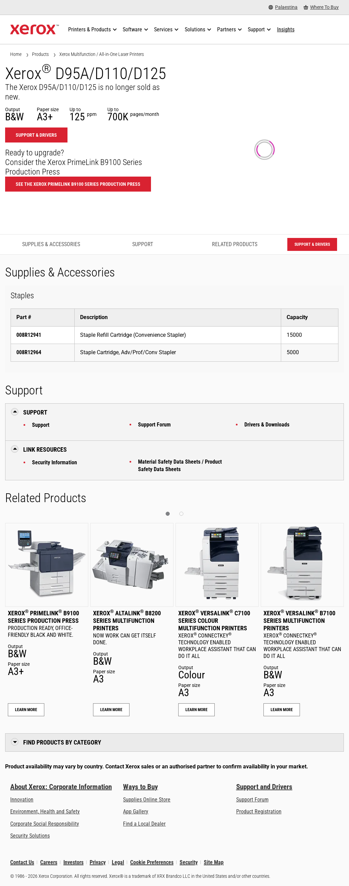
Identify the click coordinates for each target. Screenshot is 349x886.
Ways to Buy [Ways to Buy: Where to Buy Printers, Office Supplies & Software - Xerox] (140, 787)
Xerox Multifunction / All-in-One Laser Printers (101, 54)
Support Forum (154, 424)
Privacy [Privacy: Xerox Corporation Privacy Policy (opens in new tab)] (98, 862)
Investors (73, 862)
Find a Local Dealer (144, 824)
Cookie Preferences (151, 862)
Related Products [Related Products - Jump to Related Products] (234, 244)
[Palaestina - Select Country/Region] (283, 7)
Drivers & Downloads (266, 424)
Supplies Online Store (146, 799)
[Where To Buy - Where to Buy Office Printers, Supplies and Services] (321, 7)
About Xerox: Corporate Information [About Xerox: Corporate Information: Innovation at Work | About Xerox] (61, 787)
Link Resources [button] (45, 449)
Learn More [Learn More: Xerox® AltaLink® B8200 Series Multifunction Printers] (111, 709)
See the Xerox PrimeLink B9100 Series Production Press (78, 184)
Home (15, 54)
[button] (168, 514)
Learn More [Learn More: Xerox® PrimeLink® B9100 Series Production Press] (26, 709)
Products (40, 54)
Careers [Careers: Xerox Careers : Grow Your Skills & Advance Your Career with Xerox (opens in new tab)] (48, 862)
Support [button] (35, 412)
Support (40, 425)
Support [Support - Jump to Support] (142, 244)
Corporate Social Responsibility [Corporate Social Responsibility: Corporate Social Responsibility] (44, 824)
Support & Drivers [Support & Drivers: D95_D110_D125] (36, 135)
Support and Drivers (264, 787)
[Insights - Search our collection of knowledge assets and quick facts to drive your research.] (286, 29)
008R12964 (28, 352)
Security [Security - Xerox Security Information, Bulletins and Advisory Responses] (189, 862)
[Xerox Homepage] (34, 29)
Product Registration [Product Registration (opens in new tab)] (259, 811)
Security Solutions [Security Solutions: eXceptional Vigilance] (30, 835)
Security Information (54, 462)
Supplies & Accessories (51, 244)
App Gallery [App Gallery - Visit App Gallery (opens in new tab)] (135, 811)
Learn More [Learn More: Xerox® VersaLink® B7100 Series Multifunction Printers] (282, 709)
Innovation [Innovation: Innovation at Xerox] (21, 799)
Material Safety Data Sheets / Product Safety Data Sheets (180, 465)
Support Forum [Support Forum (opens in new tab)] (252, 799)
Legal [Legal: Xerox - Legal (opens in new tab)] (118, 862)
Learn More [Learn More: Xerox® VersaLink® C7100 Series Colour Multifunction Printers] (196, 709)
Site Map (214, 862)
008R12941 (28, 335)
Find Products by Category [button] (62, 742)
